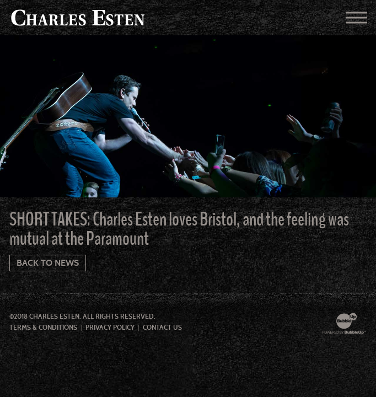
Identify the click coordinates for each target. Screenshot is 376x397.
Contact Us (162, 327)
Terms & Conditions (43, 327)
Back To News (48, 262)
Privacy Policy (110, 327)
